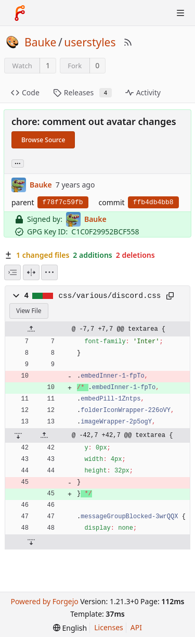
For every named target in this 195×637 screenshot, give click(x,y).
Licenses (108, 627)
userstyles (89, 42)
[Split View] (31, 272)
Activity (143, 92)
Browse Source (43, 139)
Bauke (40, 42)
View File (29, 310)
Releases (82, 92)
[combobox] (12, 272)
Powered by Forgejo (44, 601)
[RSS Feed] (128, 42)
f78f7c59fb (63, 202)
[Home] (19, 13)
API (136, 627)
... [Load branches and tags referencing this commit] (18, 162)
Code (25, 92)
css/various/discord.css (110, 296)
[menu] (49, 272)
